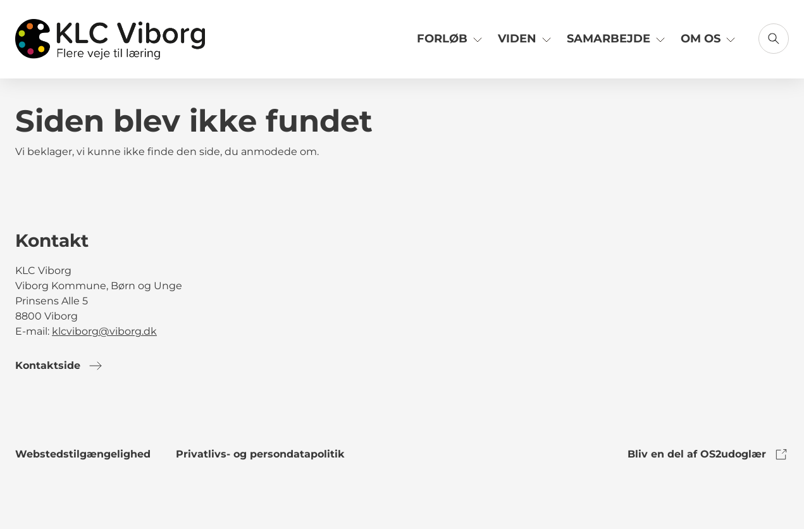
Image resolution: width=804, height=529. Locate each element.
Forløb (451, 38)
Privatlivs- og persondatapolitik (260, 454)
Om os (709, 38)
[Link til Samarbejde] (617, 43)
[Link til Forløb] (451, 43)
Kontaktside (59, 365)
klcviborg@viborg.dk (104, 331)
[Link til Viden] (526, 43)
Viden (526, 38)
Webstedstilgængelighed (83, 454)
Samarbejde (617, 38)
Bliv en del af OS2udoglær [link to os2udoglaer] (708, 454)
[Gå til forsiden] (110, 39)
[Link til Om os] (709, 43)
